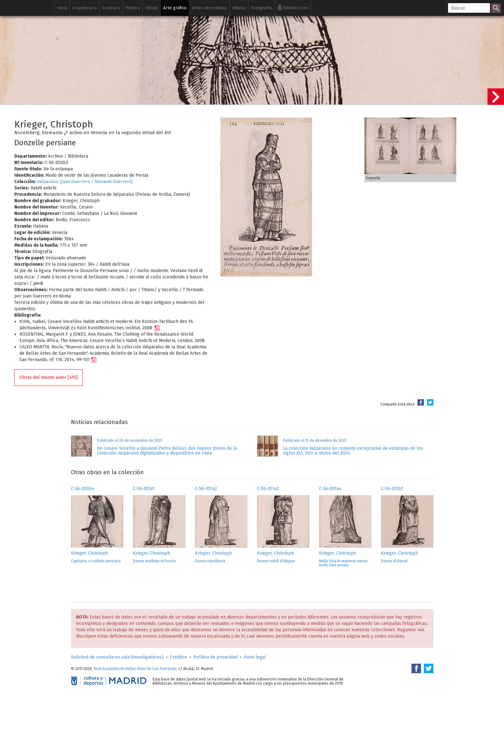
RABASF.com (292, 7)
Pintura (133, 7)
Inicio (62, 7)
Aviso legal (255, 657)
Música (238, 7)
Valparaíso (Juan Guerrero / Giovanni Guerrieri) (85, 181)
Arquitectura (84, 7)
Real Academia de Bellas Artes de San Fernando (135, 669)
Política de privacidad (215, 657)
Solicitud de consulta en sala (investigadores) (117, 657)
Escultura (111, 7)
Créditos (178, 657)
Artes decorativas (209, 7)
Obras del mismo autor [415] (48, 377)
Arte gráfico (175, 7)
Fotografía (261, 7)
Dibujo (151, 7)
